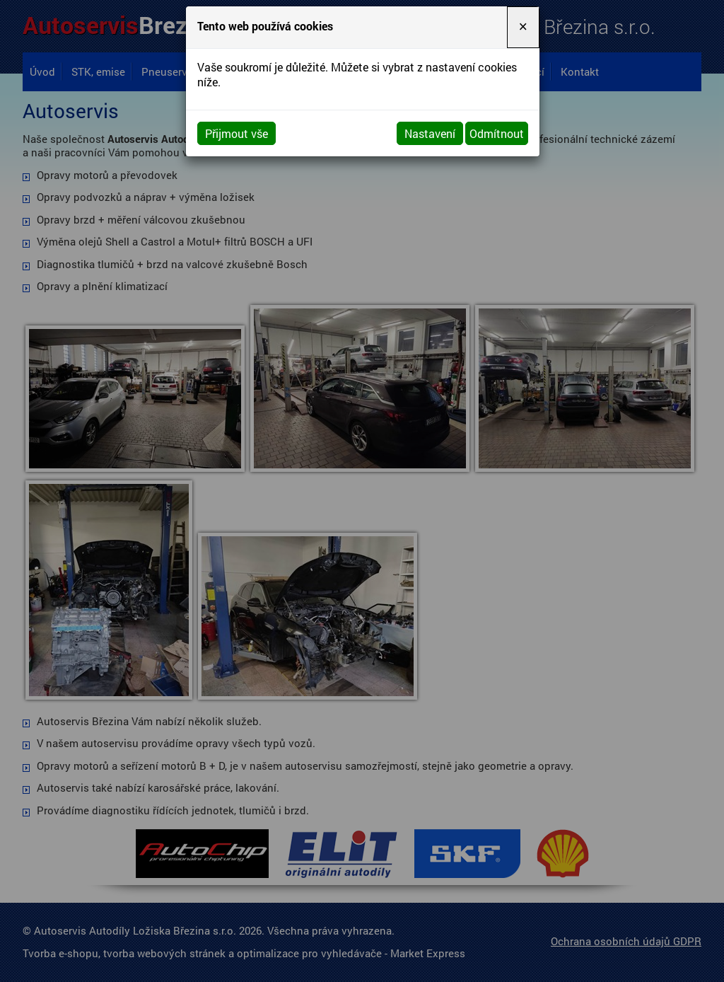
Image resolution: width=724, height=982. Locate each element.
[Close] (523, 27)
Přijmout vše (236, 133)
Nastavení (429, 133)
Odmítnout (496, 133)
